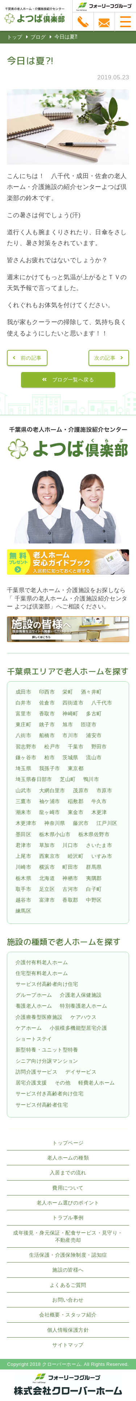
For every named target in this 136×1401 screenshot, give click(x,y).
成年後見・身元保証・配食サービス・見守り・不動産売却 (68, 1236)
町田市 (70, 867)
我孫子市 (49, 768)
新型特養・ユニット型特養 (47, 1050)
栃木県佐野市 (94, 834)
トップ (14, 37)
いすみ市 (101, 856)
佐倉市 (47, 703)
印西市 (47, 692)
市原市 (104, 790)
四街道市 (72, 703)
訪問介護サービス (36, 1072)
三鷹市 (23, 801)
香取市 (47, 713)
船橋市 (47, 736)
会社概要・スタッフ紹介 (67, 1315)
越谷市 (23, 900)
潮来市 (23, 812)
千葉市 (75, 746)
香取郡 (70, 900)
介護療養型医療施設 (39, 1017)
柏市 (49, 757)
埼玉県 (23, 768)
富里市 (23, 713)
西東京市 (49, 856)
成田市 (23, 692)
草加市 (47, 845)
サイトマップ (67, 1345)
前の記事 (31, 358)
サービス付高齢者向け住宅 (47, 984)
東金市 (75, 812)
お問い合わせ (67, 1300)
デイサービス (80, 1072)
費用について (67, 1188)
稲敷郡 (75, 801)
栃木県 (23, 878)
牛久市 (99, 801)
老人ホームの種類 (68, 1158)
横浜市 (47, 867)
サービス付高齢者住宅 (42, 1105)
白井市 (23, 703)
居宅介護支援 (31, 1083)
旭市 (67, 724)
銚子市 (47, 724)
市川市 (70, 736)
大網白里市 (52, 790)
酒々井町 (91, 692)
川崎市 (23, 867)
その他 (62, 1083)
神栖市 (70, 878)
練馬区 (23, 911)
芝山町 (67, 779)
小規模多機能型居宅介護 (78, 1028)
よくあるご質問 (68, 1285)
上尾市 (23, 856)
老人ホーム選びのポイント (68, 1203)
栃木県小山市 (54, 834)
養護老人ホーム (34, 1006)
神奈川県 (54, 823)
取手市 (23, 889)
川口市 (70, 845)
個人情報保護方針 (68, 1330)
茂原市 (80, 790)
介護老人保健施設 (81, 995)
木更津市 (26, 823)
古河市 (70, 889)
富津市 (47, 900)
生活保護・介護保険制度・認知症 (68, 1255)
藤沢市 (80, 823)
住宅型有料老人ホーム (42, 973)
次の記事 (104, 358)
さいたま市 (99, 845)
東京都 (75, 768)
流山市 (94, 757)
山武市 (23, 790)
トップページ (67, 1143)
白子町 (94, 889)
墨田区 (23, 834)
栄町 (67, 692)
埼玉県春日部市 (34, 779)
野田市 (99, 746)
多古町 (94, 713)
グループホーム (34, 995)
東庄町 (23, 724)
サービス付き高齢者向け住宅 (49, 1094)
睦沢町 (75, 856)
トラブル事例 (67, 1217)
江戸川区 (107, 823)
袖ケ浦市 (49, 801)
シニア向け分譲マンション (47, 1061)
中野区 (94, 900)
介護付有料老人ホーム (42, 962)
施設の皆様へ (67, 1270)
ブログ (38, 37)
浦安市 (94, 736)
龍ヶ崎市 (49, 812)
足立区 (47, 889)
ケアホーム (29, 1028)
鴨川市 (91, 779)
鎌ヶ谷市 (26, 757)
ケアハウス (83, 1017)
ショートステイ (34, 1039)
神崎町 (70, 713)
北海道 (47, 878)
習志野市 (26, 746)
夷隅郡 (94, 878)
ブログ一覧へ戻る (73, 380)
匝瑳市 (88, 724)
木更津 (99, 812)
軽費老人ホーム (96, 1083)
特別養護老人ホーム (83, 1006)
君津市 (23, 845)
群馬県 (94, 867)
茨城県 (70, 757)
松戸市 (52, 746)
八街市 (23, 736)
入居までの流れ (68, 1172)
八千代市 (101, 703)
